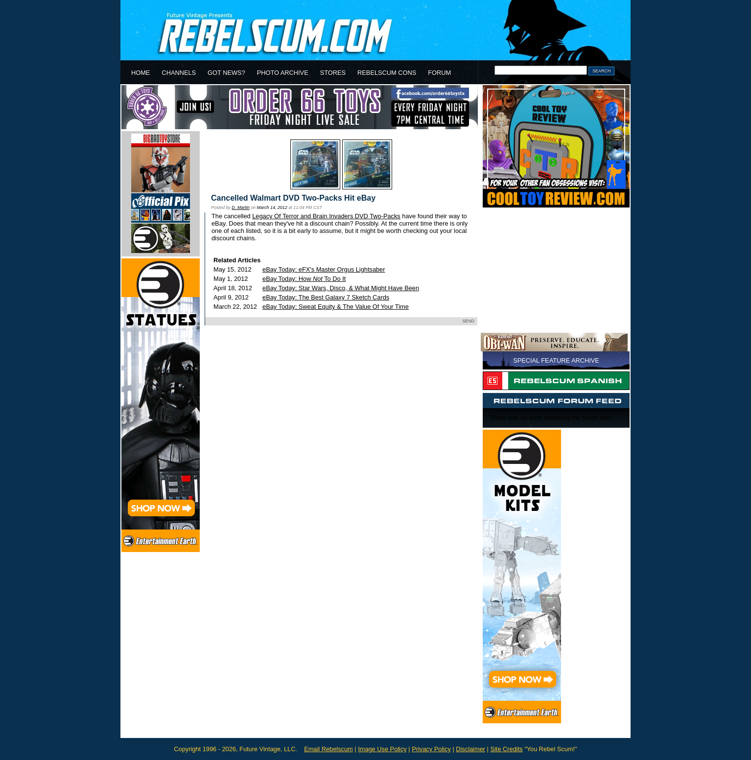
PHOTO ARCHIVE (282, 72)
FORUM (439, 72)
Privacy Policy (431, 749)
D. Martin (240, 207)
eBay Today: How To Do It (304, 278)
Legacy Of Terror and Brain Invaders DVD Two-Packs (326, 216)
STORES (333, 72)
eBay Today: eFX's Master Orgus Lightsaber (323, 269)
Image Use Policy (382, 749)
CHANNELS (179, 72)
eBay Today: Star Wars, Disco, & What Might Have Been (340, 288)
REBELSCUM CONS (386, 72)
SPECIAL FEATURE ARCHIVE (556, 360)
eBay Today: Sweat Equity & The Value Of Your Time (335, 306)
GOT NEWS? (226, 72)
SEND (468, 321)
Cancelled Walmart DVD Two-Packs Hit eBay (293, 198)
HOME (140, 72)
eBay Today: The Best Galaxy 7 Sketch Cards (325, 297)
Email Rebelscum (328, 749)
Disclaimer (470, 749)
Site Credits (506, 749)
